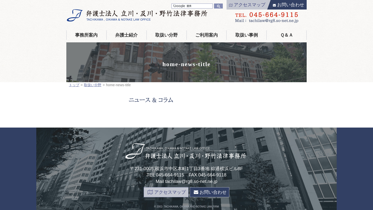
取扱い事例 (246, 35)
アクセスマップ (247, 4)
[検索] (191, 6)
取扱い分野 (166, 35)
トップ (74, 85)
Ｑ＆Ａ (286, 35)
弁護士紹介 (126, 35)
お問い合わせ (288, 4)
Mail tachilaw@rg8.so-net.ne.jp (186, 181)
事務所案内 (86, 35)
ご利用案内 (206, 35)
